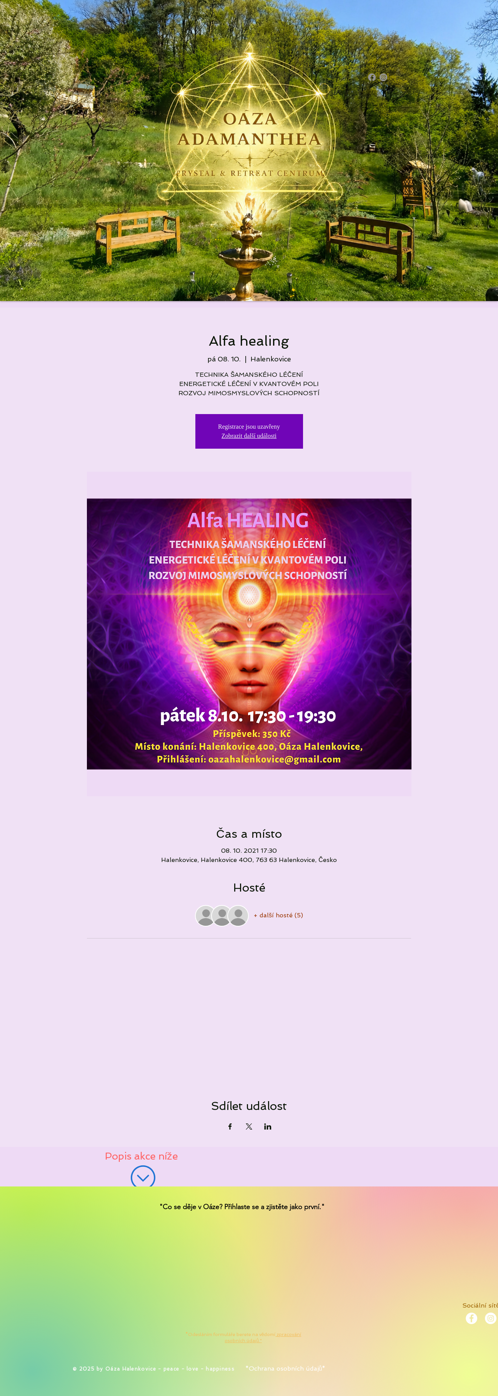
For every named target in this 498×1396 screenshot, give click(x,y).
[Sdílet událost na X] (249, 1126)
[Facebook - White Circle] (471, 1318)
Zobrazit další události (249, 436)
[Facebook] (372, 77)
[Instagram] (383, 77)
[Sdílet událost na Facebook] (230, 1126)
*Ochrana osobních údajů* (285, 1368)
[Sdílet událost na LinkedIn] (267, 1126)
